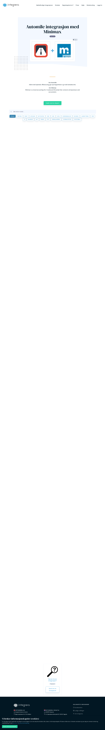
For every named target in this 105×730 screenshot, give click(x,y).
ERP (37, 119)
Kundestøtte (78, 707)
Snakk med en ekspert (52, 103)
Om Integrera (79, 714)
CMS (93, 116)
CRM (48, 116)
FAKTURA (19, 116)
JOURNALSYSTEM (67, 119)
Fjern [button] (75, 39)
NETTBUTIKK (41, 116)
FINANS (42, 119)
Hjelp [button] (82, 5)
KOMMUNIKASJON (67, 116)
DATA (58, 116)
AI (24, 119)
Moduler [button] (57, 5)
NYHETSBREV (77, 119)
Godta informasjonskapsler (9, 726)
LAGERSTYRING (85, 116)
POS (48, 119)
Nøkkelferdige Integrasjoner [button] (44, 5)
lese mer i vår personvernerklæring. (21, 723)
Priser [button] (77, 5)
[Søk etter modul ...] (54, 112)
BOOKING (76, 116)
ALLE (12, 116)
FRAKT (26, 116)
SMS (53, 116)
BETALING (33, 116)
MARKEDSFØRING (56, 119)
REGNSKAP (30, 119)
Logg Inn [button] (99, 5)
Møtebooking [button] (91, 5)
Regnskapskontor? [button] (67, 5)
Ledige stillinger (79, 711)
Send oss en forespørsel (52, 689)
